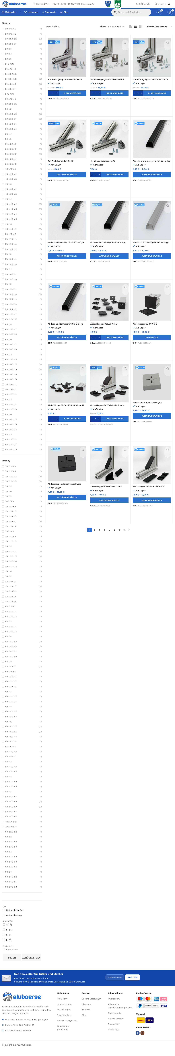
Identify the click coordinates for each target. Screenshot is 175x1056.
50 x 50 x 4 (11, 304)
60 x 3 (8, 329)
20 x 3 (8, 54)
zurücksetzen (31, 962)
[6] (4, 940)
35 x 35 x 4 (11, 164)
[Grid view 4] (140, 31)
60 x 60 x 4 (11, 379)
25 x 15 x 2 (10, 74)
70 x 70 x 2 (10, 389)
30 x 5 (8, 144)
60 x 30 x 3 (11, 339)
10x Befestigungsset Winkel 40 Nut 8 (109, 84)
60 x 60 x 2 (11, 369)
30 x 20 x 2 (11, 109)
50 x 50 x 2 (11, 294)
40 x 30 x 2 (11, 194)
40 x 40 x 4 (11, 219)
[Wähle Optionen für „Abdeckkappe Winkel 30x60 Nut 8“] (109, 505)
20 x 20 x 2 (11, 44)
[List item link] (68, 1005)
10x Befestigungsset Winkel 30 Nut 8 (67, 84)
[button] (67, 98)
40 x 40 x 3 (11, 214)
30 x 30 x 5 (11, 134)
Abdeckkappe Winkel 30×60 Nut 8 (107, 491)
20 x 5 (8, 64)
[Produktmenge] (53, 98)
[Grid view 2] (130, 31)
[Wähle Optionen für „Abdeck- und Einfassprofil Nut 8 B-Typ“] (67, 342)
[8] (4, 935)
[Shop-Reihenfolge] (159, 31)
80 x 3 (8, 404)
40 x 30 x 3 (11, 199)
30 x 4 (8, 139)
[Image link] (28, 1003)
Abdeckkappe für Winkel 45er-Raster (109, 410)
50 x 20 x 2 (11, 244)
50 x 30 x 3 (11, 269)
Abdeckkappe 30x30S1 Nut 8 (105, 329)
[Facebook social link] (138, 1040)
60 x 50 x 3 (11, 364)
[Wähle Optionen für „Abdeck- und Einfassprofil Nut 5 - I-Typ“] (67, 261)
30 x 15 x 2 (10, 104)
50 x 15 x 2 (10, 239)
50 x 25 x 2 (11, 254)
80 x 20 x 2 (11, 399)
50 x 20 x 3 (11, 249)
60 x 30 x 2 (11, 334)
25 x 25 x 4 (11, 94)
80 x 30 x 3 (11, 414)
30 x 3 (8, 114)
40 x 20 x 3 (11, 184)
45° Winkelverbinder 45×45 (104, 166)
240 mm (9, 69)
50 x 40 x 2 (11, 279)
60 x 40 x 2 (11, 349)
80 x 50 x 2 (11, 444)
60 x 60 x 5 (11, 384)
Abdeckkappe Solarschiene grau (149, 407)
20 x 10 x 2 (10, 34)
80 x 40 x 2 (11, 424)
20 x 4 (8, 59)
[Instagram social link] (142, 1040)
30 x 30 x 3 (11, 124)
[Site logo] (17, 6)
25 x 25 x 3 (10, 89)
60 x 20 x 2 (11, 319)
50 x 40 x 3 (11, 284)
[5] (4, 945)
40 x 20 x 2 (11, 179)
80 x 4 (8, 419)
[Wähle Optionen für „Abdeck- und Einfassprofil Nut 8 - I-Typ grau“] (152, 261)
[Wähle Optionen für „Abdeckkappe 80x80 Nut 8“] (152, 342)
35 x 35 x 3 (10, 159)
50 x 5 (8, 289)
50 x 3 (8, 259)
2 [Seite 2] (94, 535)
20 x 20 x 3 (11, 49)
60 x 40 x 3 (11, 354)
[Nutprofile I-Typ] (4, 920)
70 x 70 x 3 (10, 394)
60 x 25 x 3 (11, 324)
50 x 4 (8, 274)
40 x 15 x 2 (10, 174)
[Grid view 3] (135, 31)
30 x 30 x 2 (11, 119)
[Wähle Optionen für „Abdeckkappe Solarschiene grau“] (152, 421)
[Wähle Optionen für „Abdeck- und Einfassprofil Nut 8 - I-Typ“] (109, 261)
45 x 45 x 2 (11, 234)
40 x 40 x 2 (11, 209)
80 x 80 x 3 (11, 454)
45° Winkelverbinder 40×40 (62, 166)
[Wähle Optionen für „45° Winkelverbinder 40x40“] (67, 180)
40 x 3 (8, 189)
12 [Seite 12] (114, 535)
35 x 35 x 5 (10, 169)
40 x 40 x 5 (11, 224)
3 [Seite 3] (99, 535)
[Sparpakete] (4, 954)
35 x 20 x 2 (11, 149)
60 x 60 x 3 (11, 374)
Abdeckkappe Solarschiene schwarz (66, 489)
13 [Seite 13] (119, 535)
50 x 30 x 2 (11, 264)
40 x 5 (8, 229)
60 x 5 (8, 359)
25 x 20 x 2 (11, 79)
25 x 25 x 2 (10, 84)
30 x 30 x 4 (11, 129)
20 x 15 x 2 (10, 39)
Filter (12, 962)
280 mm (9, 99)
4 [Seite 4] (104, 535)
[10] (4, 930)
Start (48, 31)
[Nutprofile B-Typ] (4, 915)
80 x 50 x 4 (11, 449)
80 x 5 (8, 439)
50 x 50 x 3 (11, 299)
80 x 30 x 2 (11, 409)
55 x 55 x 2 (10, 314)
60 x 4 (8, 344)
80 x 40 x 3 (11, 429)
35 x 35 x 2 (10, 154)
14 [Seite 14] (124, 535)
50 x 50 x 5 (11, 309)
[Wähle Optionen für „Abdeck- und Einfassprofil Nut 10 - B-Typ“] (152, 180)
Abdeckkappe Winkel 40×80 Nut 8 (150, 491)
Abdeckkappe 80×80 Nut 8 (146, 329)
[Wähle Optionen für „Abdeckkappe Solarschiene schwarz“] (67, 502)
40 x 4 (8, 204)
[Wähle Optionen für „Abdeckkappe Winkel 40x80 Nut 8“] (152, 505)
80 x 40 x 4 (11, 434)
